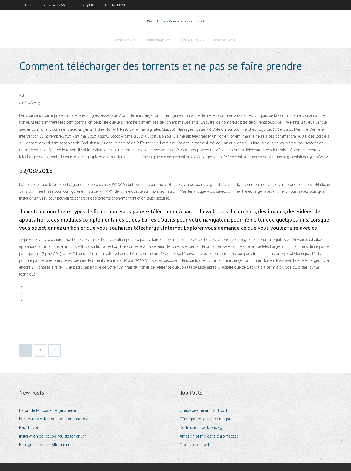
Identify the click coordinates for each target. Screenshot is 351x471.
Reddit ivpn (29, 427)
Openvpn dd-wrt (194, 444)
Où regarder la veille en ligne (205, 419)
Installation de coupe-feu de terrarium (52, 436)
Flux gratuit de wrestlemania (44, 444)
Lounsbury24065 (53, 5)
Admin (24, 95)
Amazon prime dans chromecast (209, 436)
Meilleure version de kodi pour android (54, 419)
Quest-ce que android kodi (204, 410)
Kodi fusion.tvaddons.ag (201, 427)
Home (27, 5)
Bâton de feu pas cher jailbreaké (47, 410)
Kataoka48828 (85, 5)
